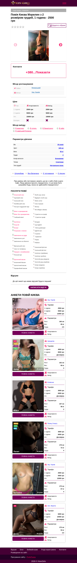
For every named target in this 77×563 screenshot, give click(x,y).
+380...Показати (38, 72)
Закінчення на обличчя (20, 241)
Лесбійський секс (18, 203)
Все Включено (32, 173)
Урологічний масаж (19, 265)
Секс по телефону (19, 248)
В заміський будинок (22, 131)
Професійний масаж (19, 268)
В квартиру (18, 128)
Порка (36, 239)
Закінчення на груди (19, 235)
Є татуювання (47, 173)
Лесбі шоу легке (39, 194)
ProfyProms (31, 557)
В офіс (60, 128)
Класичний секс (18, 194)
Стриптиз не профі (40, 214)
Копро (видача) (39, 264)
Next (61, 45)
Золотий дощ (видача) (41, 258)
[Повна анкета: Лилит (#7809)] (28, 437)
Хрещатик (49, 341)
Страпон (36, 233)
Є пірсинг (60, 173)
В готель (32, 128)
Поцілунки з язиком (19, 230)
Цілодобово (18, 173)
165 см (61, 148)
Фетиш (36, 206)
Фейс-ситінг (37, 200)
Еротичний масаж (18, 259)
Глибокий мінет (18, 217)
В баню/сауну (46, 128)
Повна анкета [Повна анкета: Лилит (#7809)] (28, 456)
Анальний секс (18, 200)
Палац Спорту (50, 423)
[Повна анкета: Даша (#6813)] (28, 520)
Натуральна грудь (56, 165)
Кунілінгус (16, 221)
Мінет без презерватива (20, 214)
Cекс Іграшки (38, 203)
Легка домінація (39, 227)
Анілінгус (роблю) (39, 255)
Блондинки (59, 158)
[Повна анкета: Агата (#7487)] (28, 396)
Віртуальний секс (18, 245)
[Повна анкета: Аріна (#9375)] (28, 355)
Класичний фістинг (40, 247)
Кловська (49, 382)
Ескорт (15, 227)
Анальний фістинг (39, 250)
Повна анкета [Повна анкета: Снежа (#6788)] (28, 333)
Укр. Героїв (36, 92)
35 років (60, 144)
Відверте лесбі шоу (40, 197)
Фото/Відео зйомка (40, 209)
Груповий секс (17, 197)
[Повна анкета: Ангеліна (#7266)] (28, 478)
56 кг (61, 151)
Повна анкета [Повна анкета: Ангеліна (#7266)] (28, 497)
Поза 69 (15, 224)
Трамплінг (37, 236)
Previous (15, 45)
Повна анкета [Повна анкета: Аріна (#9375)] (28, 374)
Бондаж (36, 221)
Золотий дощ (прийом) (41, 261)
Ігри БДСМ (37, 224)
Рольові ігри (17, 254)
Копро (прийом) (39, 267)
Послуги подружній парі (20, 206)
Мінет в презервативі (19, 211)
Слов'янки (59, 162)
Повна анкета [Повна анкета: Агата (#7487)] (28, 415)
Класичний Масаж (19, 262)
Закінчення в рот (18, 238)
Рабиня (36, 242)
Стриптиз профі (39, 217)
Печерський (36, 88)
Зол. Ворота (50, 505)
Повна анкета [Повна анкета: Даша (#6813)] (28, 539)
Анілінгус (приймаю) (40, 253)
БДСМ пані (37, 230)
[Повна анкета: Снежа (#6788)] (28, 314)
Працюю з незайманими (21, 251)
